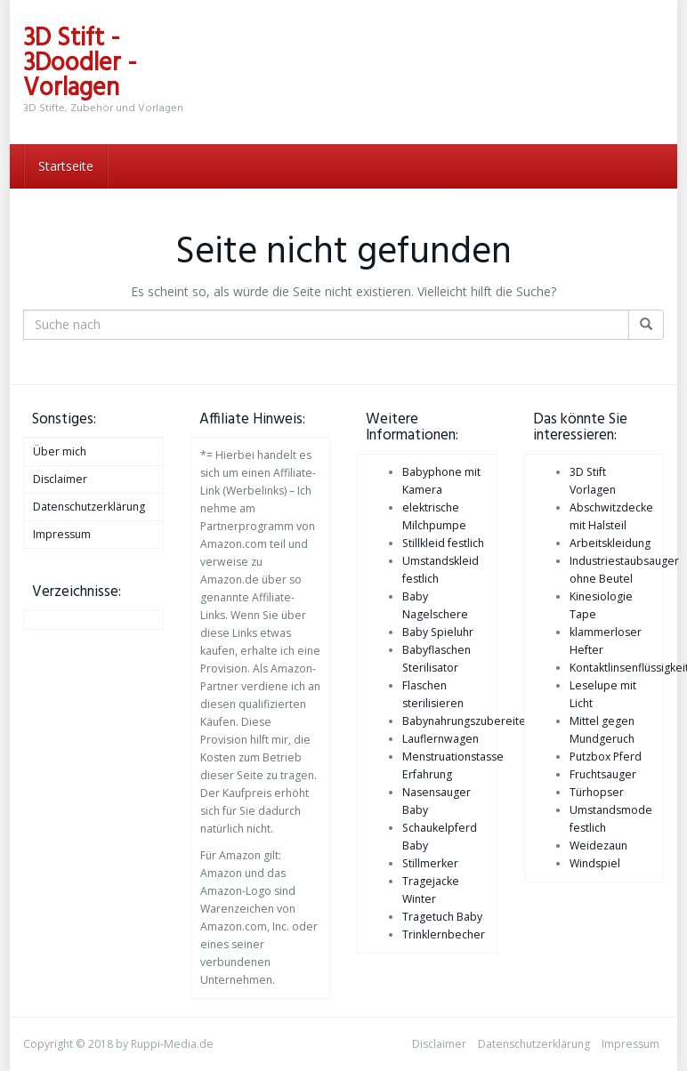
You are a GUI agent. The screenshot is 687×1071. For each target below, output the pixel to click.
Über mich (59, 451)
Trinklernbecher (443, 934)
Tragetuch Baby (442, 916)
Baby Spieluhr (437, 632)
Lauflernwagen (440, 738)
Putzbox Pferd (606, 756)
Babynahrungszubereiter (466, 721)
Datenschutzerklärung (89, 506)
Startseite (65, 165)
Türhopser (597, 792)
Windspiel (595, 863)
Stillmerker (430, 863)
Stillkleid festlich (443, 543)
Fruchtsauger (603, 774)
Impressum (62, 534)
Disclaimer (60, 479)
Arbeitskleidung (610, 543)
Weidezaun (598, 845)
